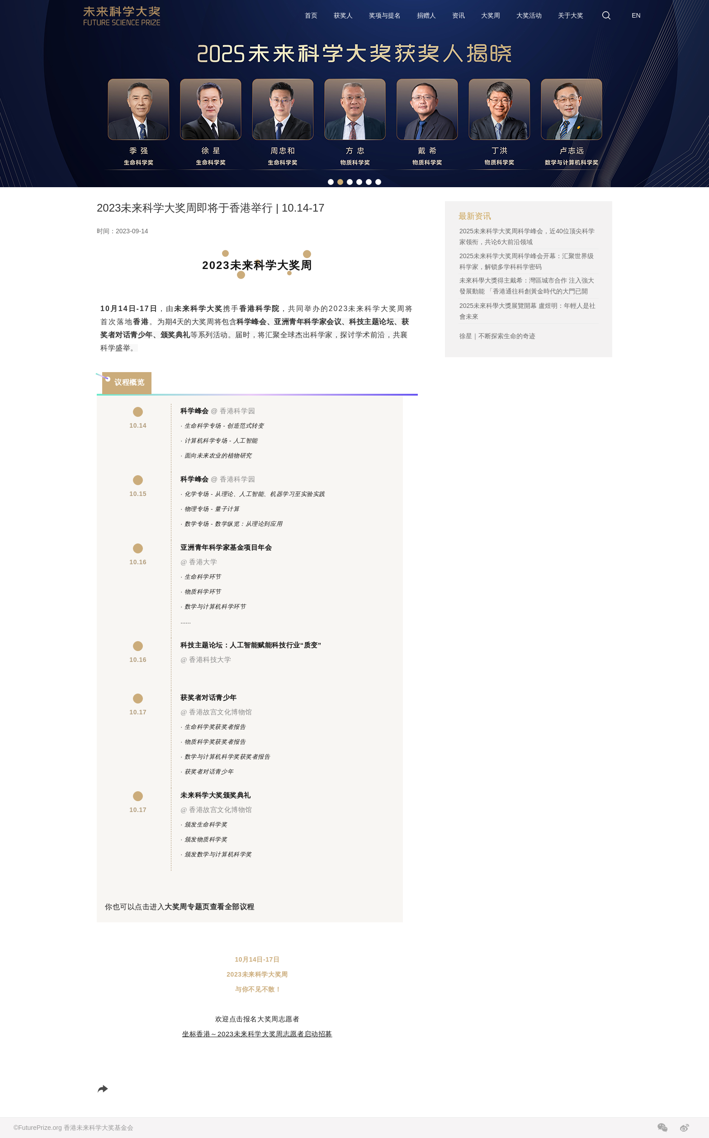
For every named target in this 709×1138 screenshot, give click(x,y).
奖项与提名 (385, 15)
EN (636, 15)
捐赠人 (426, 15)
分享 (113, 1088)
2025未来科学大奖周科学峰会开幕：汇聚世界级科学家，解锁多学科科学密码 (526, 261)
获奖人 (343, 15)
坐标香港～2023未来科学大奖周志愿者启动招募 (257, 1034)
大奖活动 (529, 15)
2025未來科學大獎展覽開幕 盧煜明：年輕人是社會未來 (527, 311)
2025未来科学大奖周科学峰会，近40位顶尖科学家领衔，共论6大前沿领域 (527, 236)
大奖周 (490, 15)
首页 (311, 15)
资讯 (458, 15)
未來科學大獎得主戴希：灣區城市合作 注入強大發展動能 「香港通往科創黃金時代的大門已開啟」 (526, 291)
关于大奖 (570, 15)
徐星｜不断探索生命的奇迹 (497, 336)
